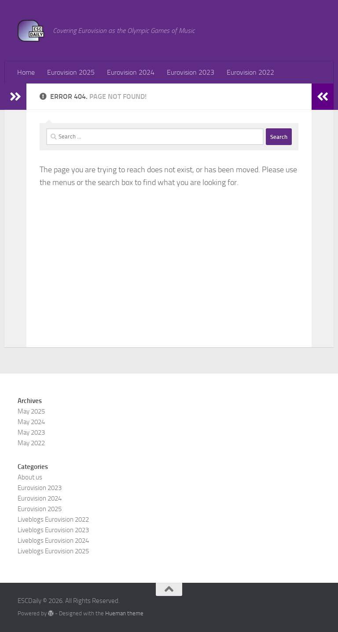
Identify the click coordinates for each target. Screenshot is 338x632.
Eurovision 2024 (130, 72)
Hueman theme (124, 613)
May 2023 (31, 432)
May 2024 (31, 422)
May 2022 (31, 443)
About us (30, 477)
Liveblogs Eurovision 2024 (53, 541)
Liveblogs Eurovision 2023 (53, 530)
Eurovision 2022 (250, 72)
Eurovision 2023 (190, 72)
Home (26, 72)
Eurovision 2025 (71, 72)
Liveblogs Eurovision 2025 (53, 551)
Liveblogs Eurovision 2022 (53, 519)
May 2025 (31, 411)
